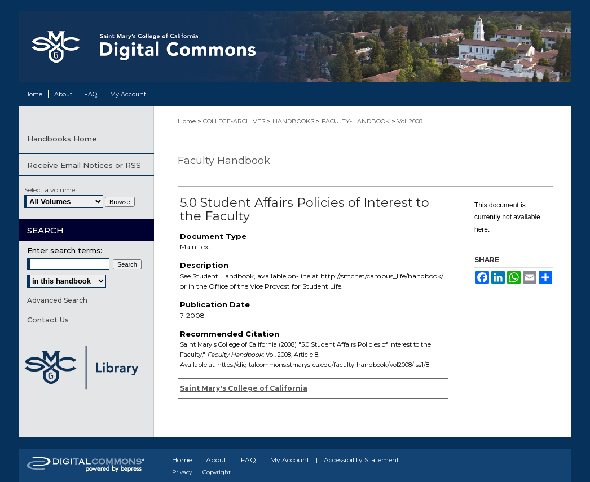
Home (187, 121)
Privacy (182, 472)
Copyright (216, 472)
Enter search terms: (64, 250)
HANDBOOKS (294, 121)
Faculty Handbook (224, 160)
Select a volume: (50, 189)
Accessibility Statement (361, 460)
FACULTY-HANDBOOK (356, 121)
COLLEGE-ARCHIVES (235, 121)
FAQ (248, 460)
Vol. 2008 (409, 121)
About (216, 460)
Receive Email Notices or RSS (84, 165)
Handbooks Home (62, 138)
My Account (290, 460)
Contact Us (48, 319)
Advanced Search (57, 300)
